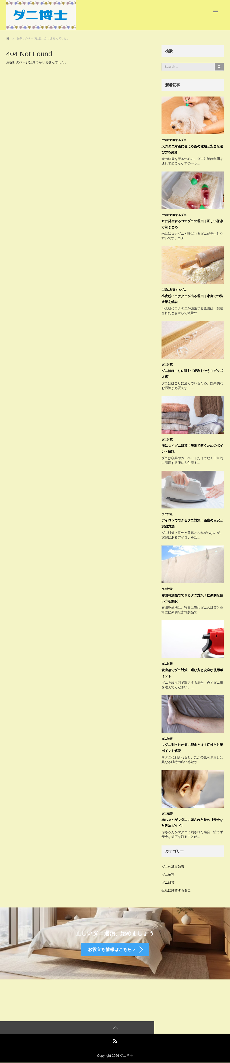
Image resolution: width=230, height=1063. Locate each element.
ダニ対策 (167, 363)
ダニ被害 (167, 736)
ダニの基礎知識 (173, 864)
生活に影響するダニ (174, 140)
